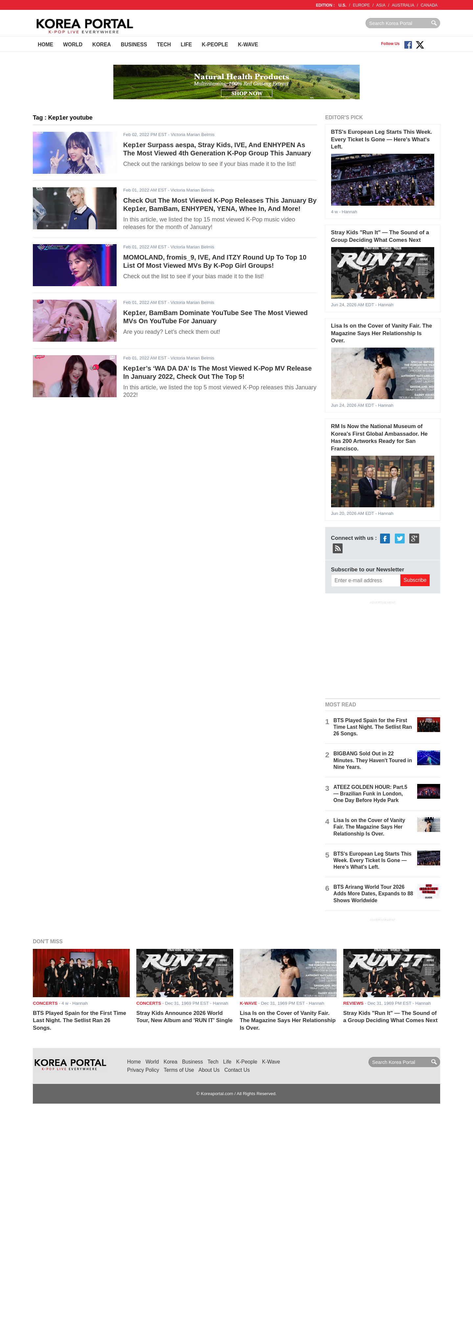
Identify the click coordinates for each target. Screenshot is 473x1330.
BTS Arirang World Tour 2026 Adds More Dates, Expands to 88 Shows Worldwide (373, 893)
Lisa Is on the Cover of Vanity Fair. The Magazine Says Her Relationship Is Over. (381, 333)
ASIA (380, 5)
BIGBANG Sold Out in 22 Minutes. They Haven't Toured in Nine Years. (372, 760)
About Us (208, 1070)
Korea (101, 44)
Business (134, 44)
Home (45, 44)
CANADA (429, 5)
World (72, 44)
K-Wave (248, 44)
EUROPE (361, 5)
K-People (215, 44)
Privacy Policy (143, 1070)
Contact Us (237, 1070)
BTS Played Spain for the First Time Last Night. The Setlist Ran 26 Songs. (372, 727)
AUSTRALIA (403, 5)
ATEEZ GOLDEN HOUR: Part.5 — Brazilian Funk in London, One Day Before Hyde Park (370, 793)
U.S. (343, 5)
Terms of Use (179, 1070)
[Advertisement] (382, 649)
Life (186, 44)
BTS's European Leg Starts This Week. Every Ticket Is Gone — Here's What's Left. (381, 139)
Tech (164, 44)
